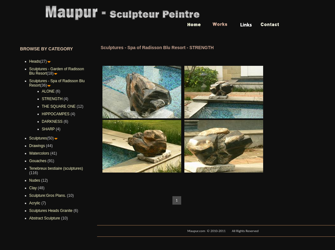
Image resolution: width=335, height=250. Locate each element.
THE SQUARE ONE (59, 106)
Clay (33, 188)
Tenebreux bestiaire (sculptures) (56, 168)
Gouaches (38, 161)
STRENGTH (52, 99)
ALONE (48, 91)
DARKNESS (52, 121)
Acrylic (34, 203)
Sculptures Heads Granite (50, 210)
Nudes (34, 180)
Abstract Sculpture (44, 218)
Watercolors (39, 153)
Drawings (37, 146)
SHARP (48, 129)
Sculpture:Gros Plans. (47, 195)
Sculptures (38, 138)
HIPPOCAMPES (56, 114)
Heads (34, 61)
